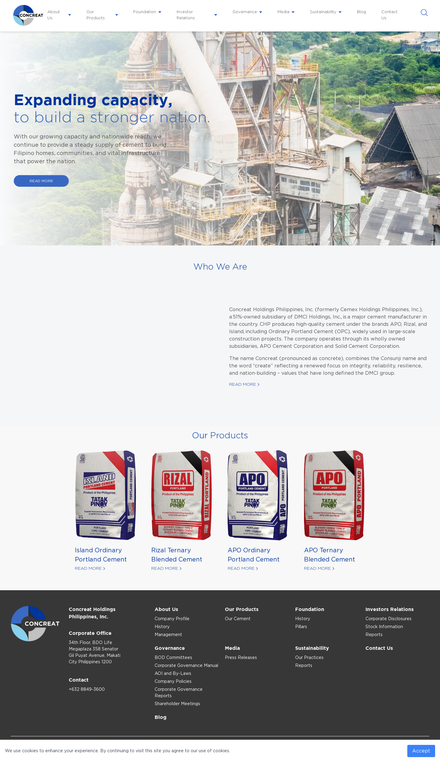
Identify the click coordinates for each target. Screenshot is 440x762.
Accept (421, 751)
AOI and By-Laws (173, 674)
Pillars (301, 627)
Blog (361, 12)
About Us (53, 15)
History (162, 627)
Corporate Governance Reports (179, 692)
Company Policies (173, 681)
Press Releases (241, 658)
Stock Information (384, 627)
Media (283, 12)
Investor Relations (186, 15)
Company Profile (172, 619)
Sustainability (323, 12)
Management (168, 635)
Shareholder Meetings (177, 704)
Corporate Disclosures (388, 619)
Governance (245, 12)
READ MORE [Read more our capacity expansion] (41, 181)
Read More (242, 384)
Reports (374, 635)
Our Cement (238, 619)
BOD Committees (173, 658)
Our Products (95, 15)
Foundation (144, 12)
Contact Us (389, 15)
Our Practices (309, 658)
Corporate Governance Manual (186, 666)
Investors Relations (389, 609)
